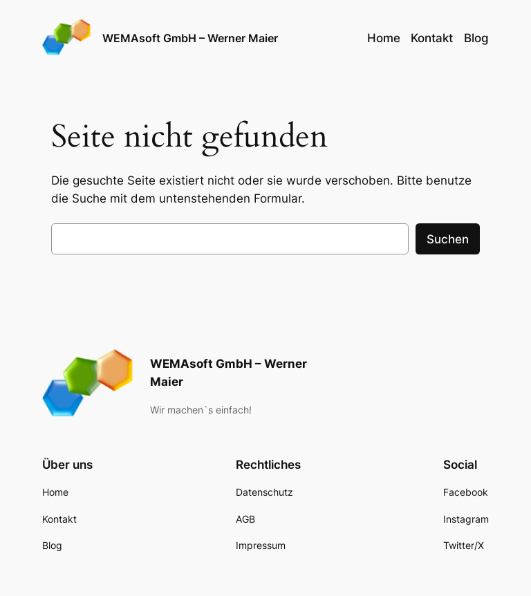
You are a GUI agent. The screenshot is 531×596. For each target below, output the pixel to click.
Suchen (448, 239)
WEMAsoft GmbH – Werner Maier (190, 38)
